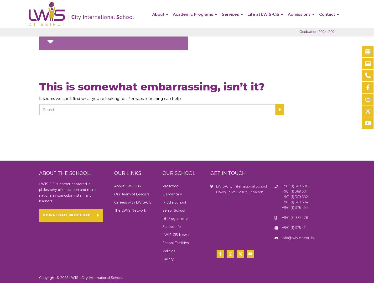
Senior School (173, 210)
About (158, 14)
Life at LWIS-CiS (263, 14)
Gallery (168, 259)
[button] (71, 215)
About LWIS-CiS (127, 186)
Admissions (299, 14)
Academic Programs (193, 14)
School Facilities (175, 243)
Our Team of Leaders (131, 194)
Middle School (174, 202)
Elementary (172, 194)
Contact (327, 14)
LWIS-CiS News (175, 235)
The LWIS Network (130, 210)
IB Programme (175, 218)
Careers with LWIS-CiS (132, 202)
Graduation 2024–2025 (325, 31)
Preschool (170, 186)
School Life (171, 227)
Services (230, 14)
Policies (168, 251)
